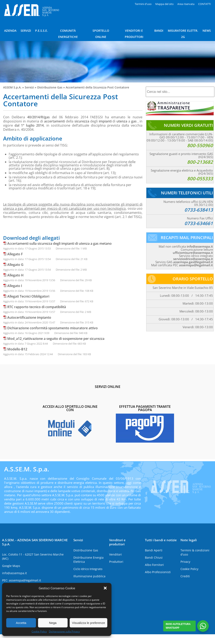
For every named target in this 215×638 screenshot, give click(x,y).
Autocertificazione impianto (29, 317)
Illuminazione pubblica (89, 576)
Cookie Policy (39, 631)
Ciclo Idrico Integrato (87, 569)
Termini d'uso (143, 4)
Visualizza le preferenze (88, 623)
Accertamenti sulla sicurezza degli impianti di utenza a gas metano (59, 243)
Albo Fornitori (154, 565)
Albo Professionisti (158, 572)
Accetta (21, 623)
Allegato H (15, 275)
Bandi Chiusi (154, 557)
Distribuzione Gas (49, 87)
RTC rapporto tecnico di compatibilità (36, 307)
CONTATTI (204, 4)
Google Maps (11, 566)
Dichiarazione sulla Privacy (64, 631)
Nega (53, 623)
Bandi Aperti (153, 550)
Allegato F (15, 254)
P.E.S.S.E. (41, 31)
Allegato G (15, 264)
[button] (105, 588)
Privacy (185, 562)
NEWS (207, 31)
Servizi (29, 87)
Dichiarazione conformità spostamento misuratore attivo (52, 328)
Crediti (185, 576)
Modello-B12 (17, 349)
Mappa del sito (164, 4)
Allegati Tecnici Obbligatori (28, 296)
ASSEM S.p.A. (12, 87)
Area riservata (185, 4)
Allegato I (14, 285)
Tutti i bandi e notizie (161, 540)
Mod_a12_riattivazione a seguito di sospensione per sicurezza (55, 338)
